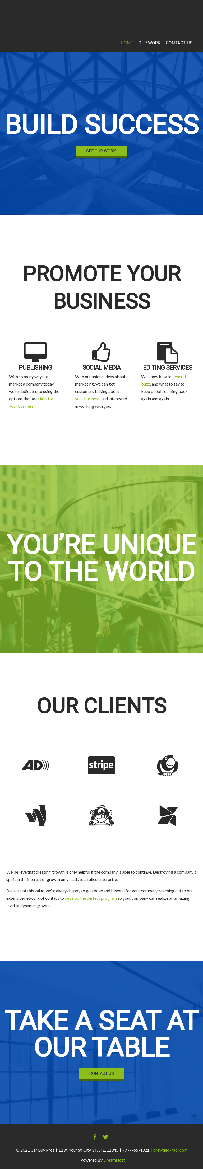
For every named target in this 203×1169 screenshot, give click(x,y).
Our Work (149, 43)
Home (127, 43)
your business (87, 398)
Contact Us (179, 43)
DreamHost (114, 1159)
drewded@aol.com (170, 1149)
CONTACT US (101, 1073)
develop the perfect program (91, 898)
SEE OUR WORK (101, 151)
